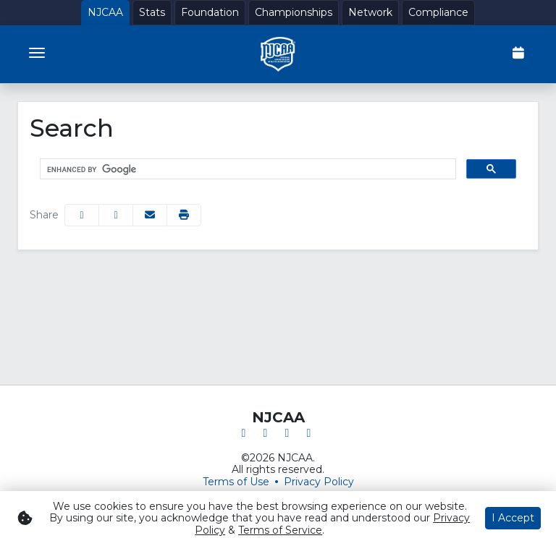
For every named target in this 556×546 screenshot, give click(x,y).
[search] (246, 169)
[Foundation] (209, 12)
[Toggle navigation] (37, 53)
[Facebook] (244, 433)
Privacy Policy (319, 481)
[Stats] (152, 12)
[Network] (370, 12)
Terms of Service (280, 530)
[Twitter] (265, 433)
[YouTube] (309, 433)
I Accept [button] (513, 517)
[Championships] (293, 12)
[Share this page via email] (149, 215)
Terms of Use (236, 481)
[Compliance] (438, 12)
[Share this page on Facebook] (81, 215)
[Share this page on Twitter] (115, 215)
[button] (184, 215)
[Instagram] (287, 433)
